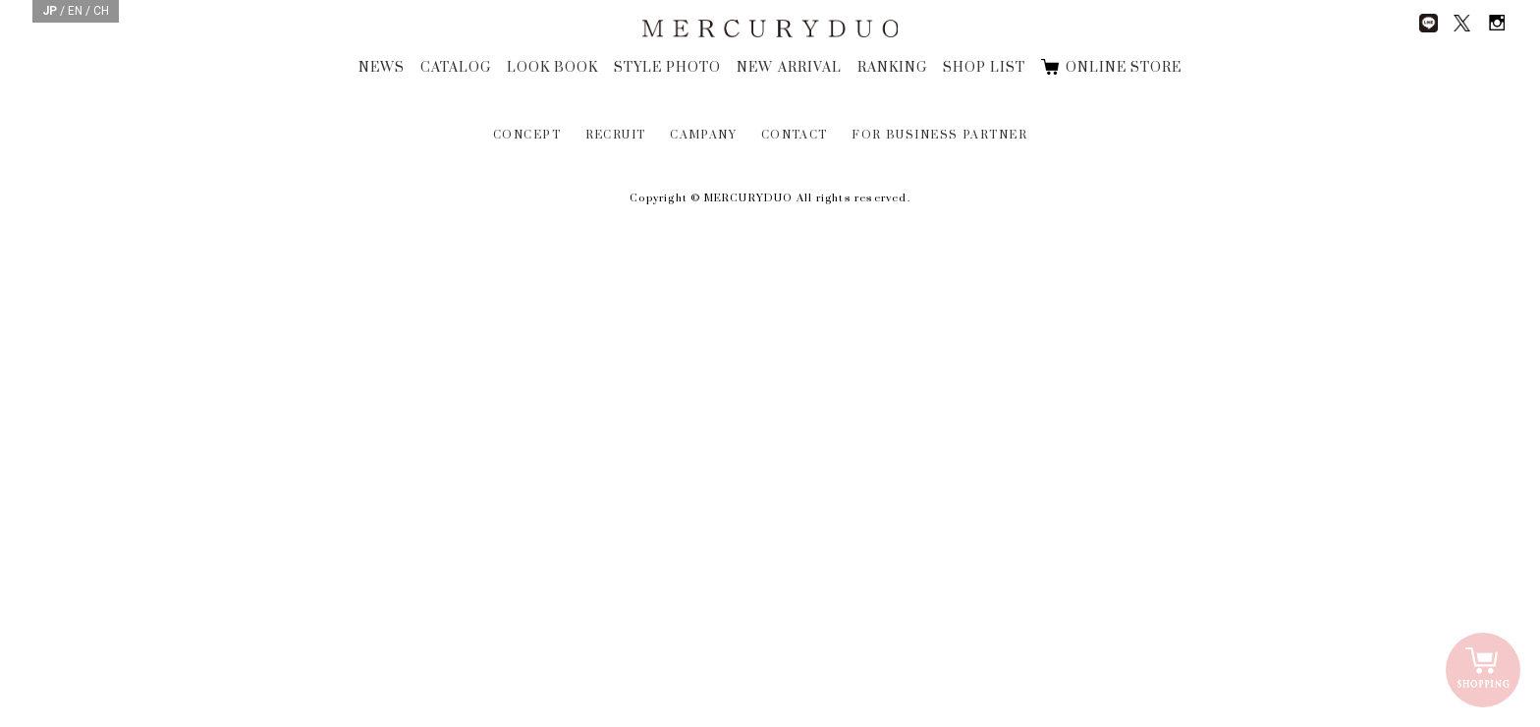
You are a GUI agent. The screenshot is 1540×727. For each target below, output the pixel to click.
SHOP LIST (984, 68)
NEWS (381, 68)
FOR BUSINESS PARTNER (939, 135)
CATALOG (455, 68)
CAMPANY (703, 135)
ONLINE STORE (1124, 68)
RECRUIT (615, 135)
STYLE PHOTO (667, 68)
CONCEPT (527, 135)
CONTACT (794, 135)
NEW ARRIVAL (789, 68)
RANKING (892, 68)
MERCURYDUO (769, 29)
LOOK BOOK (552, 68)
